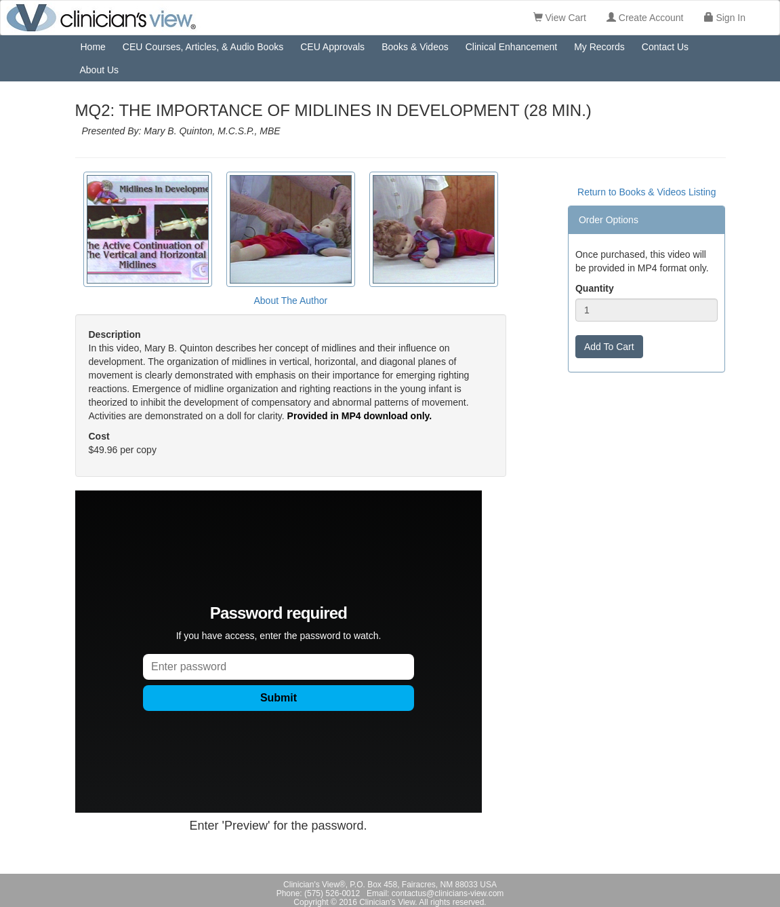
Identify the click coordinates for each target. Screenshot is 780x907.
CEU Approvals (332, 46)
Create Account (645, 17)
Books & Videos (415, 46)
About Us (99, 69)
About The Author (290, 300)
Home (93, 46)
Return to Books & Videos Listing (646, 192)
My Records (599, 46)
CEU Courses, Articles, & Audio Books (203, 46)
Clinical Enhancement (511, 46)
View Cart (559, 17)
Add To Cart (609, 346)
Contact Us (665, 46)
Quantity (594, 288)
